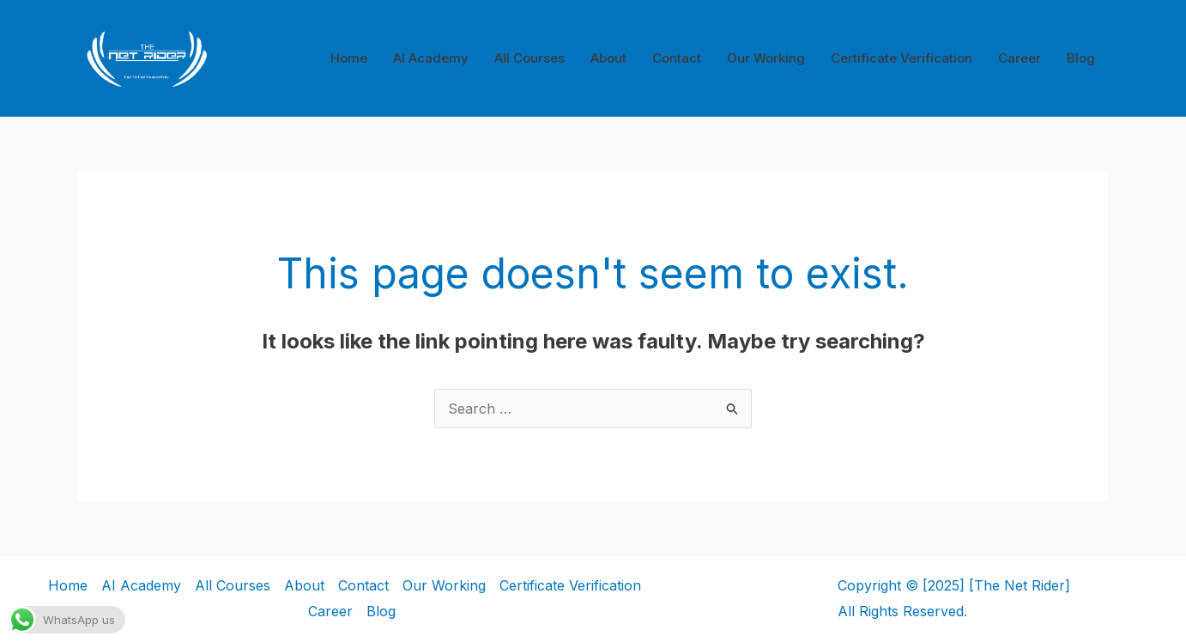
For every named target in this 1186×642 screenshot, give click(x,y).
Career (1019, 58)
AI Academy (431, 58)
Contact (676, 58)
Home (348, 58)
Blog (1081, 58)
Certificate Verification (901, 58)
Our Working (766, 58)
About (608, 58)
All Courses (529, 58)
